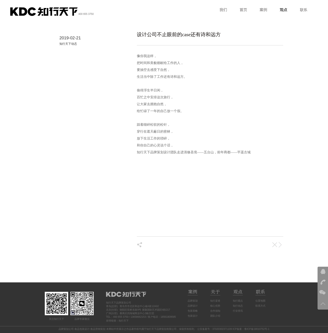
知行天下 (124, 320)
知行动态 (238, 305)
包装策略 (193, 310)
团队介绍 (215, 315)
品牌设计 (193, 305)
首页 (243, 10)
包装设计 (193, 315)
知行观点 (238, 300)
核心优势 (215, 305)
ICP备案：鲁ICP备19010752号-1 (251, 329)
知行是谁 (215, 300)
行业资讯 (238, 310)
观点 (283, 10)
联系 (303, 10)
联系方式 (260, 305)
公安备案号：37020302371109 (214, 329)
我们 (223, 10)
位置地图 (260, 300)
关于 (215, 291)
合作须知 (215, 310)
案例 (263, 10)
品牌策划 (193, 300)
